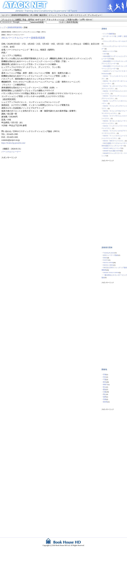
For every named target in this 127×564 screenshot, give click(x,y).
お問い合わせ (86, 20)
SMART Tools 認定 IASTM (112, 151)
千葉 (104, 379)
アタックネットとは (55, 20)
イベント (52, 15)
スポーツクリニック (77, 15)
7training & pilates (109, 252)
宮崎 (104, 399)
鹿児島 (105, 402)
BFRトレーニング (109, 51)
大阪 (104, 392)
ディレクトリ (8, 20)
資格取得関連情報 (14, 27)
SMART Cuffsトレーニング (112, 148)
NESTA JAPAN (108, 262)
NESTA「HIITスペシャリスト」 (114, 141)
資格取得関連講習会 (20, 15)
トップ (2, 27)
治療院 (18, 20)
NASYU (106, 260)
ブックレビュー (94, 15)
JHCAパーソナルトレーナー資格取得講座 (23, 37)
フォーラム (62, 15)
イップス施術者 (108, 34)
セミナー (6, 15)
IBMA (105, 257)
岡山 (104, 394)
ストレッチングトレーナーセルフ (115, 41)
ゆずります (40, 20)
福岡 (104, 397)
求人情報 (34, 15)
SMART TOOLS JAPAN (111, 272)
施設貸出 (43, 15)
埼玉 (104, 377)
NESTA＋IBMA (108, 265)
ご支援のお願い (72, 20)
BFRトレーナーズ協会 (110, 255)
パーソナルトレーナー (11, 152)
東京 (104, 382)
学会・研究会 (28, 20)
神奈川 (105, 384)
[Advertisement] (22, 176)
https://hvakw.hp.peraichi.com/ (13, 143)
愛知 (104, 389)
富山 (104, 387)
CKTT (105, 54)
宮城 (104, 374)
